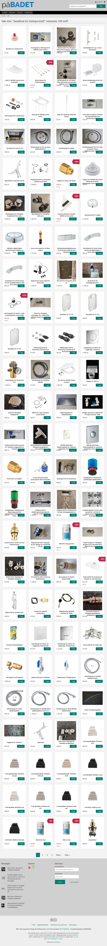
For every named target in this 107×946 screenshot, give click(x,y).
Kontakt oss (28, 12)
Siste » (67, 855)
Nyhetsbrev (73, 925)
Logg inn (19, 12)
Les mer (76, 937)
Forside (5, 12)
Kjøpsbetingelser (43, 925)
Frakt (33, 925)
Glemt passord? (74, 882)
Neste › (58, 855)
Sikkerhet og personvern (59, 925)
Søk (101, 6)
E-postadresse (59, 866)
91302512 (65, 929)
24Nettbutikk (57, 942)
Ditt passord (58, 873)
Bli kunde (12, 12)
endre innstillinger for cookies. (55, 938)
